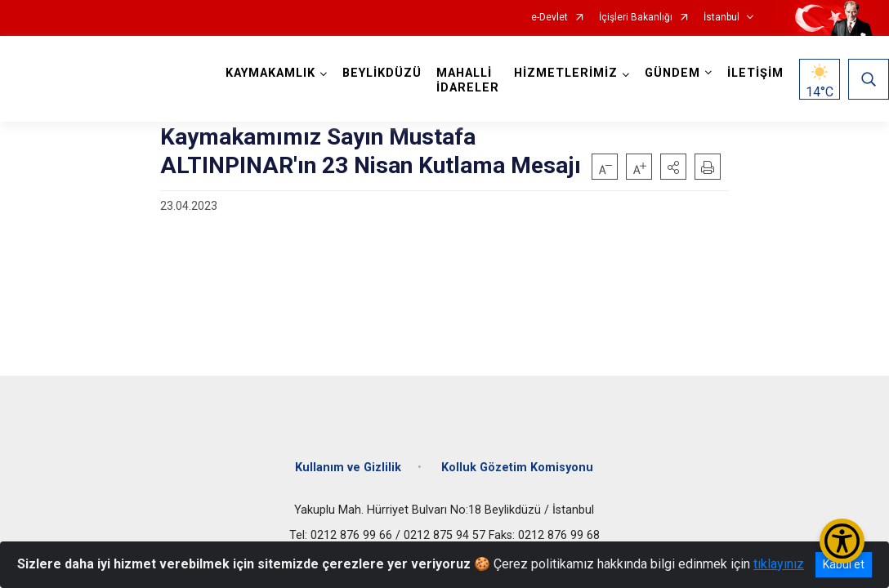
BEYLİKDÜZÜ (382, 73)
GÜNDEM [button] (672, 73)
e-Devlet (549, 17)
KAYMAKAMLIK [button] (270, 73)
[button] (673, 167)
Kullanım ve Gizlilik (348, 467)
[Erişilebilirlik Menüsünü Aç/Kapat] (842, 541)
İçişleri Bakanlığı (635, 17)
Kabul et (843, 564)
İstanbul (721, 17)
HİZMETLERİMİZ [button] (566, 73)
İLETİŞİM (755, 73)
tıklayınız (778, 564)
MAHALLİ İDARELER (467, 80)
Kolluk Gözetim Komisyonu (517, 467)
